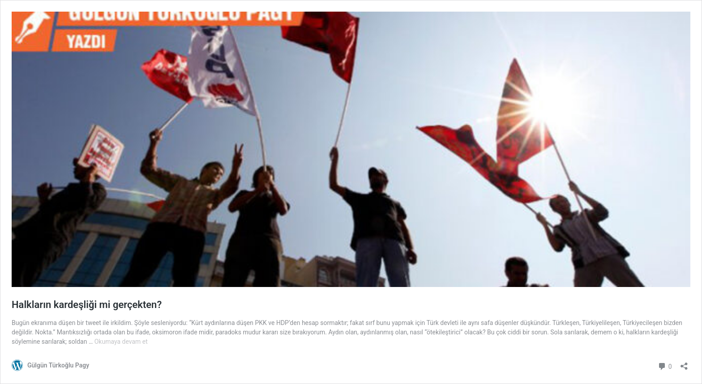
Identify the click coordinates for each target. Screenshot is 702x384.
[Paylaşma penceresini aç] (684, 363)
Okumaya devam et (121, 341)
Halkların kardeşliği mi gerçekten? (87, 304)
